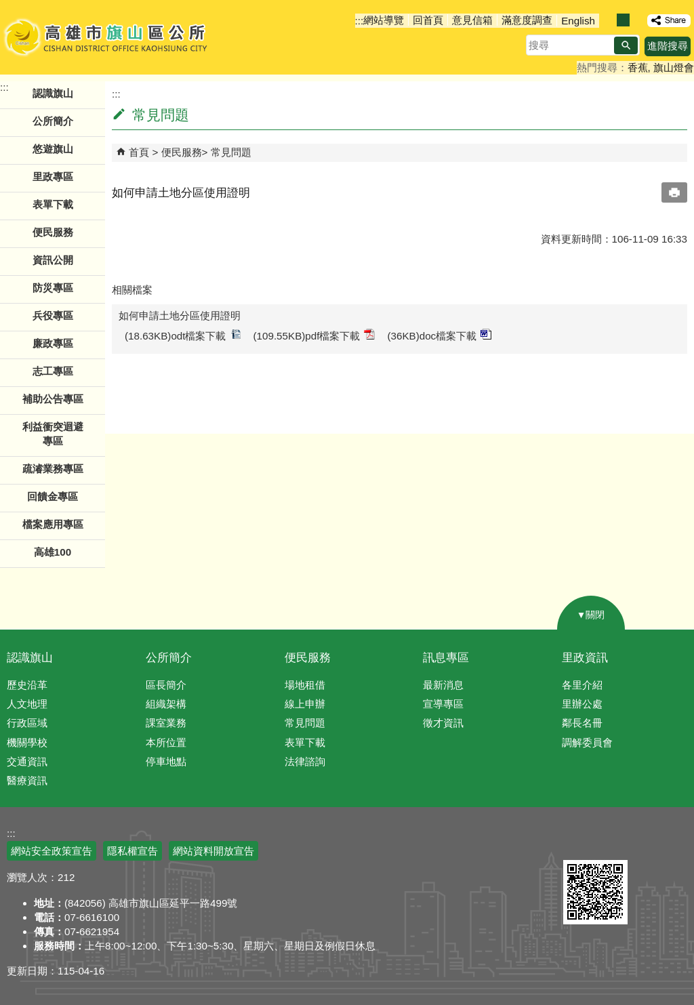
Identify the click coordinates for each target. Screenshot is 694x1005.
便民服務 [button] (53, 232)
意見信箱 (472, 20)
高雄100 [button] (52, 552)
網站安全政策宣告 (51, 851)
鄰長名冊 (582, 723)
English (578, 20)
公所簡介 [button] (53, 121)
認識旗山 (30, 657)
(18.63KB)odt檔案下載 (183, 335)
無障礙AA (645, 843)
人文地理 (27, 704)
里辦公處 (582, 704)
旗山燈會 (673, 67)
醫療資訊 (27, 780)
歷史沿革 (27, 685)
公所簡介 (169, 657)
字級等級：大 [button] (637, 20)
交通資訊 (27, 761)
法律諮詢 (305, 761)
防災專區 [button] (53, 287)
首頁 (139, 152)
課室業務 (166, 723)
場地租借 (305, 685)
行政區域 (27, 723)
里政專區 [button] (53, 176)
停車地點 (166, 761)
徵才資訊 (443, 723)
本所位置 (166, 742)
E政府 (577, 842)
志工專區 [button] (53, 371)
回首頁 (428, 20)
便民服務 (181, 152)
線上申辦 (305, 704)
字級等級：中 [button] (623, 20)
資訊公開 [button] (53, 260)
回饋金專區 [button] (52, 496)
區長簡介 (166, 685)
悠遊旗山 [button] (53, 149)
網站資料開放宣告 (213, 851)
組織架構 (166, 704)
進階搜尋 (667, 46)
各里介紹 (582, 685)
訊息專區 (446, 657)
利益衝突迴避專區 (52, 434)
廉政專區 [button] (53, 343)
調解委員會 (587, 742)
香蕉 (638, 67)
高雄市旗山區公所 (106, 37)
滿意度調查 (527, 20)
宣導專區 (443, 704)
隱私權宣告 (132, 851)
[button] (626, 45)
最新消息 (443, 685)
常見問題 (231, 152)
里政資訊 (585, 657)
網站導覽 (383, 20)
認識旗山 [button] (53, 93)
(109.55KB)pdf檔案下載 (314, 335)
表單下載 (53, 204)
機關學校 (27, 742)
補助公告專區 (52, 399)
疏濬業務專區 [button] (52, 468)
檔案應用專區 (52, 524)
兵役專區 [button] (53, 315)
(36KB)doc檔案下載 (439, 335)
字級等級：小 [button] (609, 20)
